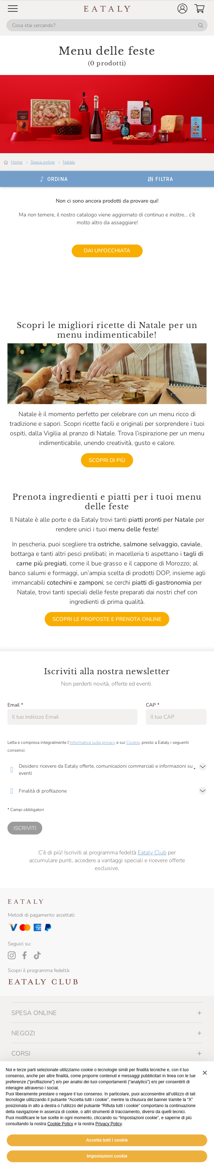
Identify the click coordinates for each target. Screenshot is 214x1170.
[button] (182, 9)
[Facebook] (24, 955)
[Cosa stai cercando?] (107, 25)
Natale (69, 162)
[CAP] (176, 716)
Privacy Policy (108, 1123)
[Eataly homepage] (107, 9)
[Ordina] (53, 179)
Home (16, 162)
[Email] (72, 716)
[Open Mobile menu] (12, 8)
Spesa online (43, 162)
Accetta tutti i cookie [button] (107, 1140)
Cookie (132, 742)
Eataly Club (152, 853)
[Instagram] (12, 955)
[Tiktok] (37, 955)
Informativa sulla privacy (92, 742)
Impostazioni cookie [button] (107, 1156)
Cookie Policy (60, 1123)
